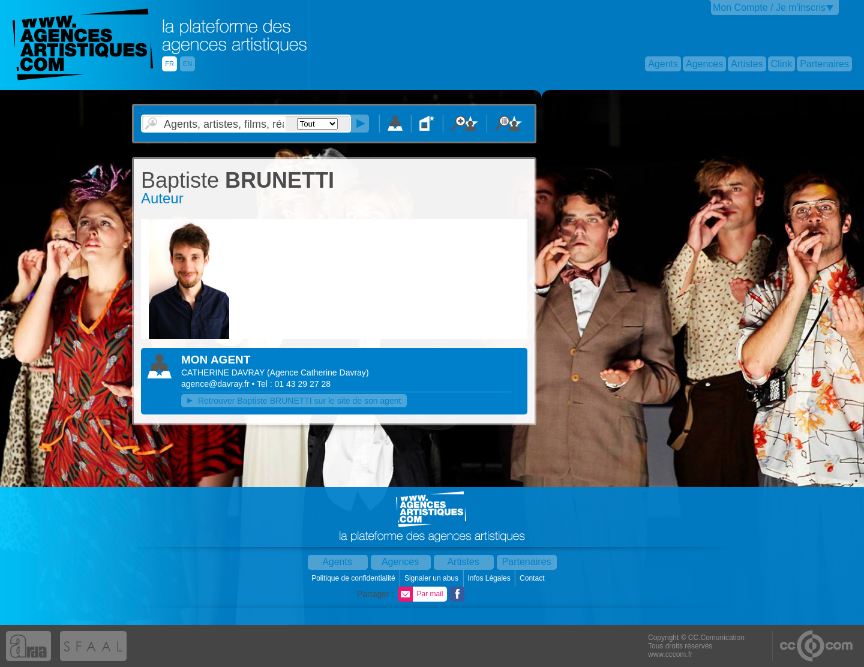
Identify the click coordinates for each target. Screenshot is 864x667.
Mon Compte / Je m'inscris (769, 7)
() (318, 372)
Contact (533, 578)
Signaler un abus (432, 578)
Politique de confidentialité (354, 578)
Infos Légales (489, 578)
